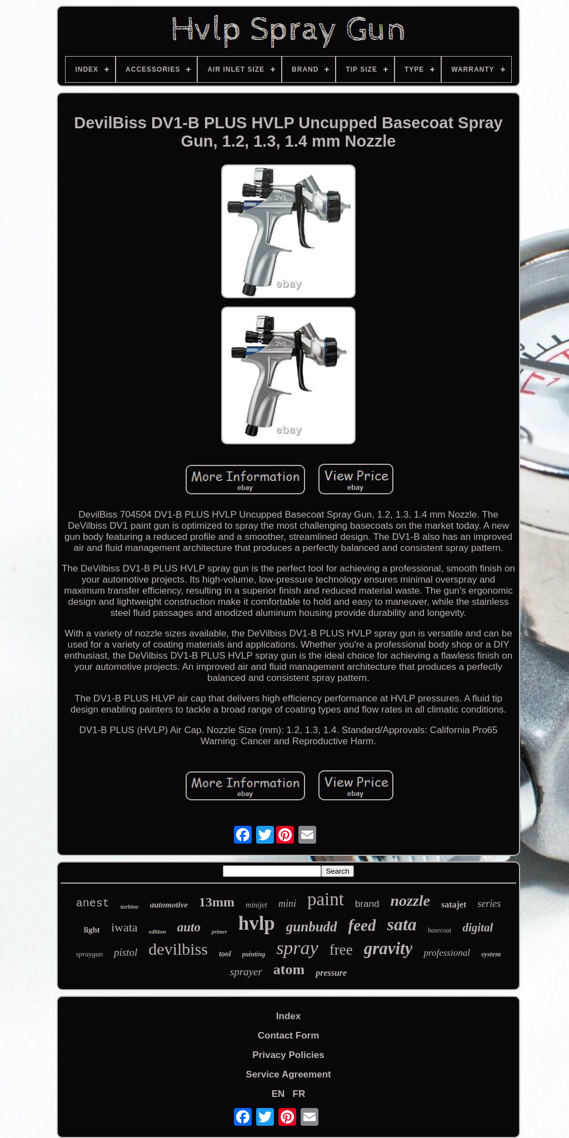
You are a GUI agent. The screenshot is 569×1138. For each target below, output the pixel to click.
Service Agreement (288, 1074)
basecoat (440, 930)
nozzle (410, 900)
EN (278, 1094)
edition (157, 931)
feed (362, 925)
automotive (169, 904)
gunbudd (311, 926)
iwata (124, 927)
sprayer (246, 971)
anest (92, 903)
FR (299, 1094)
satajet (453, 904)
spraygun (89, 954)
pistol (125, 952)
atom (289, 969)
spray (297, 948)
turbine (130, 906)
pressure (331, 972)
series (489, 903)
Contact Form (289, 1035)
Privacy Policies (288, 1055)
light (92, 929)
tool (225, 954)
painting (253, 954)
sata (401, 924)
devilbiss (178, 949)
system (491, 954)
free (341, 949)
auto (189, 927)
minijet (256, 905)
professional (446, 953)
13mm (216, 902)
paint (325, 899)
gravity (388, 948)
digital (477, 927)
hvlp (256, 923)
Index (288, 1016)
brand (367, 904)
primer (219, 932)
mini (287, 903)
